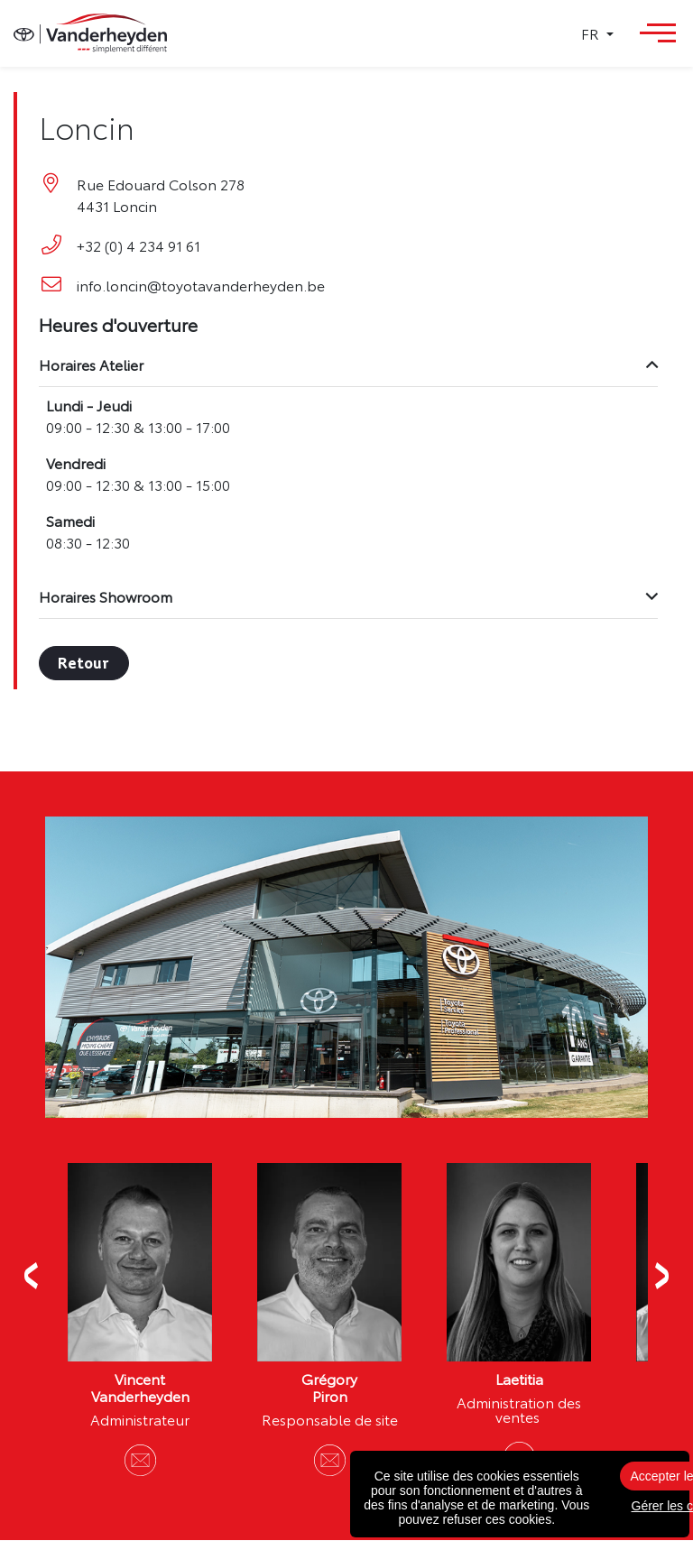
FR (592, 33)
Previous (31, 1276)
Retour (85, 663)
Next (661, 1276)
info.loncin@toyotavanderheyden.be (203, 285)
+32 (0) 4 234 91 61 (140, 245)
